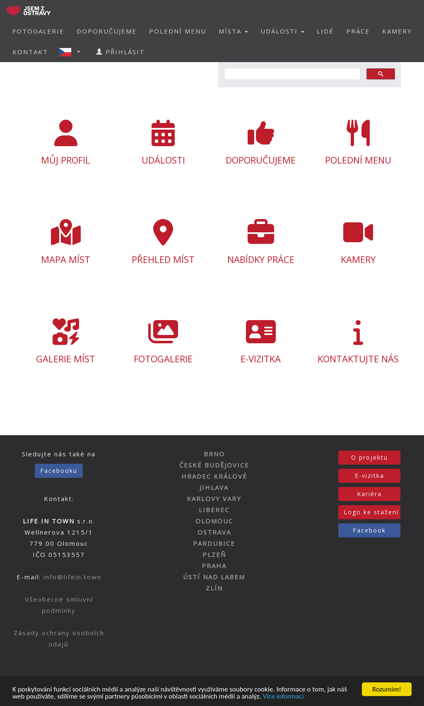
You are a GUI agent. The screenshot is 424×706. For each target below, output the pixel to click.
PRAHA (214, 565)
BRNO (214, 454)
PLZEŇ (214, 554)
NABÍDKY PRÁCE (260, 242)
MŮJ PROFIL (65, 143)
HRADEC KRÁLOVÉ (214, 476)
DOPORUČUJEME (107, 31)
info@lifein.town (72, 577)
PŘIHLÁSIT (120, 52)
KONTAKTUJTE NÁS (358, 341)
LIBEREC (214, 510)
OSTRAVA (214, 532)
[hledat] (291, 74)
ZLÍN (214, 588)
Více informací (283, 697)
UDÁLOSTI (163, 143)
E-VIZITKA (260, 341)
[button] (72, 51)
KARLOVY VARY (214, 498)
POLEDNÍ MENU (177, 31)
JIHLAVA (214, 487)
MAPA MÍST (65, 242)
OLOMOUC (214, 521)
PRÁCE (358, 31)
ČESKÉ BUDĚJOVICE (214, 465)
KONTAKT (30, 52)
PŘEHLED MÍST (163, 242)
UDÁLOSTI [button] (282, 31)
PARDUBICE (214, 543)
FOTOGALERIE (38, 31)
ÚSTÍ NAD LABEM (214, 577)
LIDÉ (325, 31)
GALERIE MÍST (65, 341)
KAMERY (397, 31)
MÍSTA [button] (233, 31)
